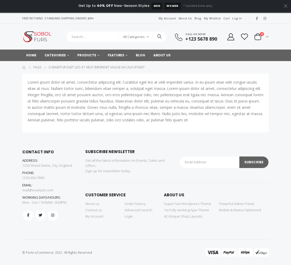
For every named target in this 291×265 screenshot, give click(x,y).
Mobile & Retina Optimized (240, 210)
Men (157, 6)
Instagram (52, 215)
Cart (226, 18)
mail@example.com (37, 190)
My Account (167, 18)
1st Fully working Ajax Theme (186, 210)
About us (92, 203)
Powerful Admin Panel (236, 203)
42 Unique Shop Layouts (183, 216)
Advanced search (138, 210)
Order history (135, 203)
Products (86, 55)
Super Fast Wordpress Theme (187, 203)
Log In (237, 18)
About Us (185, 18)
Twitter (40, 215)
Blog (198, 18)
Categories (55, 55)
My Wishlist (212, 18)
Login (129, 216)
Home (31, 55)
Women (172, 6)
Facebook (28, 215)
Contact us (93, 210)
